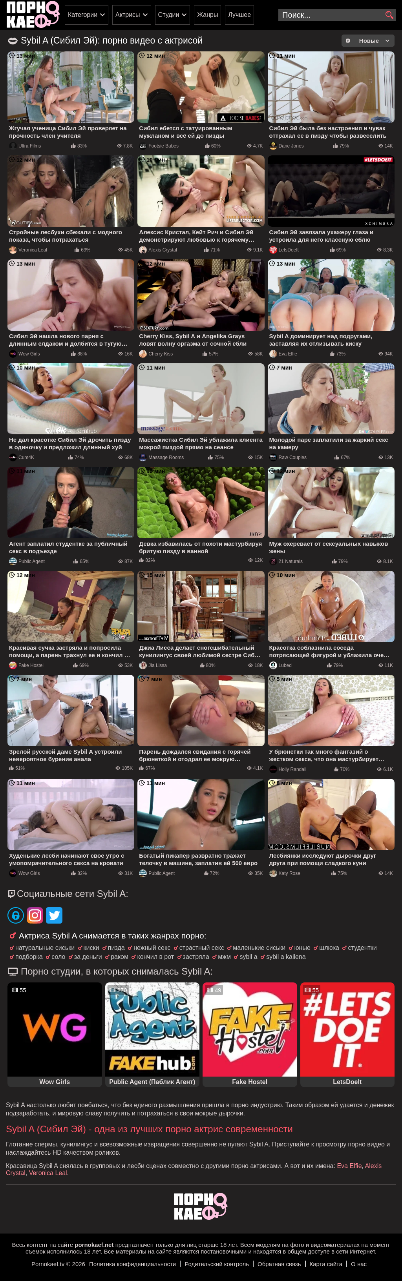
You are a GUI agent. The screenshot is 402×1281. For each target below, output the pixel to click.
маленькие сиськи (259, 947)
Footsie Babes (159, 146)
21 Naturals (286, 561)
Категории (82, 14)
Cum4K (21, 457)
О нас (359, 1264)
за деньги (88, 956)
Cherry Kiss (156, 354)
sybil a (248, 956)
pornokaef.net (94, 1244)
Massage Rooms (161, 457)
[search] (389, 15)
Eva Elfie (283, 354)
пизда (116, 947)
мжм (224, 956)
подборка (29, 956)
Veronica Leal (28, 250)
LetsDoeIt (284, 250)
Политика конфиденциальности (132, 1264)
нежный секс (151, 947)
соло (58, 956)
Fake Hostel (26, 665)
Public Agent (27, 561)
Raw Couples (288, 457)
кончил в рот (155, 956)
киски (91, 947)
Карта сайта (326, 1264)
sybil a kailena (286, 956)
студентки (362, 947)
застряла (196, 956)
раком (119, 956)
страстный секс (201, 947)
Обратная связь (279, 1264)
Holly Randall (288, 769)
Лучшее (239, 14)
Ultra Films (25, 146)
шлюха (329, 947)
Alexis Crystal (158, 250)
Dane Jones (286, 146)
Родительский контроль (217, 1264)
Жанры (207, 14)
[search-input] (337, 15)
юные (302, 947)
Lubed (280, 665)
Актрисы (127, 14)
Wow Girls (24, 354)
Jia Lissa (153, 665)
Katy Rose (284, 873)
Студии (168, 14)
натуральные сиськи (45, 947)
